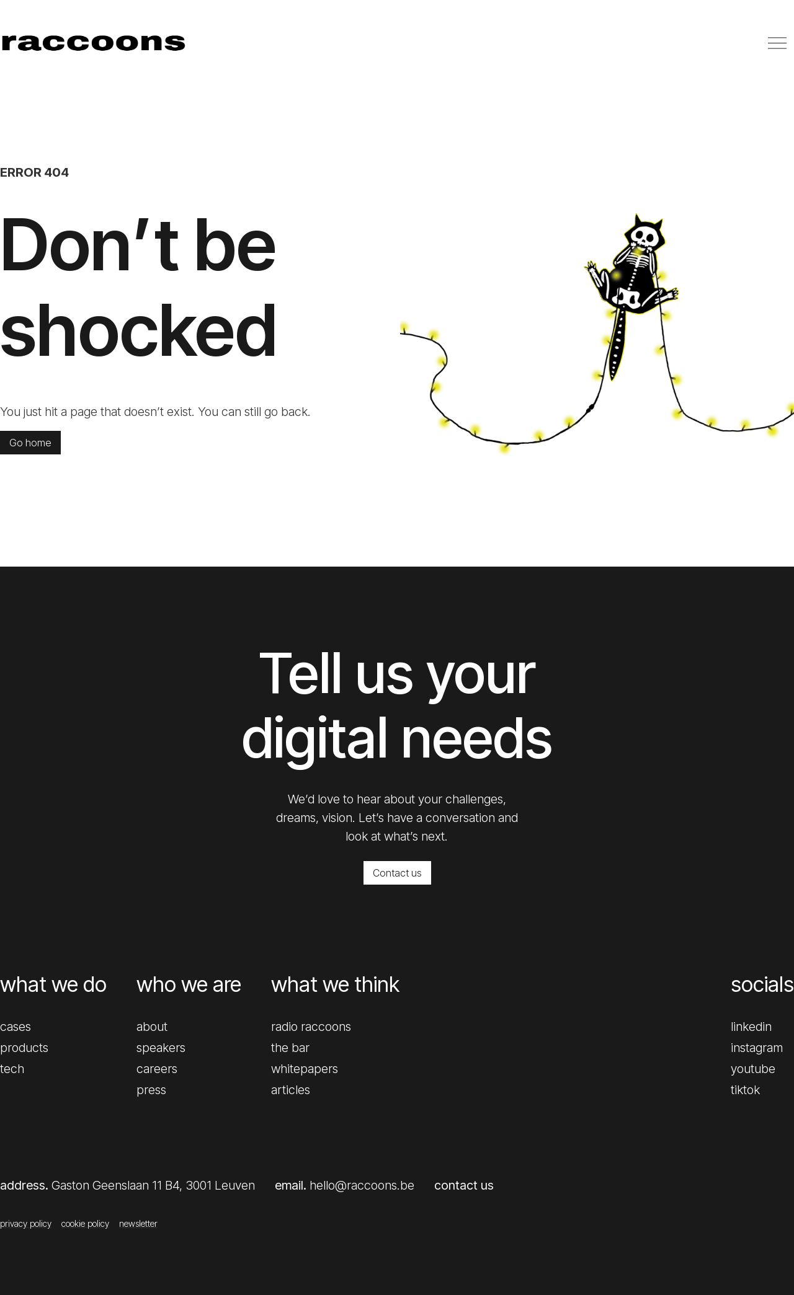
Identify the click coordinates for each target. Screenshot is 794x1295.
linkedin (751, 1026)
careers (156, 1068)
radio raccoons (311, 1026)
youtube (753, 1068)
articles (290, 1089)
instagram (757, 1047)
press (151, 1089)
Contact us (397, 873)
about (151, 1026)
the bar (290, 1047)
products (24, 1047)
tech (12, 1068)
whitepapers (304, 1068)
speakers (160, 1047)
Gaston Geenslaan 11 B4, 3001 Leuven (153, 1185)
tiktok (745, 1089)
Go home (30, 442)
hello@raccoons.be (362, 1185)
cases (15, 1026)
